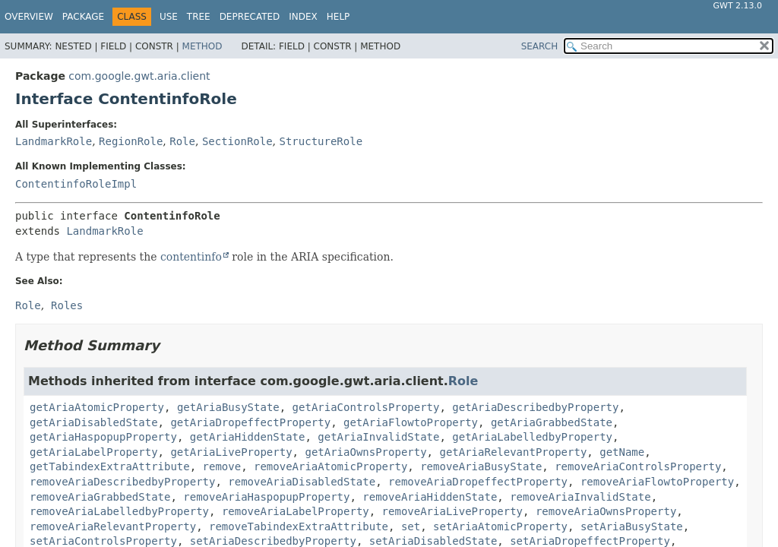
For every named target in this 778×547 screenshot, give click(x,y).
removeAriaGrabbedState (100, 497)
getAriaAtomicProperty (97, 407)
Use (169, 16)
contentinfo (191, 257)
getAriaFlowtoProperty (410, 422)
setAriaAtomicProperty (500, 526)
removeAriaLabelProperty (295, 511)
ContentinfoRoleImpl (76, 184)
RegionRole (131, 141)
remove (222, 466)
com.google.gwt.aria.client (139, 76)
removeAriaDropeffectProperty (478, 482)
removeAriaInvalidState (580, 497)
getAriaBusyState (228, 407)
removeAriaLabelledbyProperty (119, 511)
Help (338, 16)
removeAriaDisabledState (301, 482)
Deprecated (250, 16)
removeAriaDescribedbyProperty (122, 482)
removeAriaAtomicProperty (330, 466)
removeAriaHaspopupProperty (266, 497)
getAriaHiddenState (247, 437)
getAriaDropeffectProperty (250, 422)
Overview (29, 16)
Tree (198, 16)
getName (621, 452)
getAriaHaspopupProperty (103, 437)
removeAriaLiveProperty (452, 511)
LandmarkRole (53, 141)
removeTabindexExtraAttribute (298, 526)
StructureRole (321, 141)
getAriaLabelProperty (94, 452)
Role (182, 141)
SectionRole (237, 141)
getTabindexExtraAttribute (110, 466)
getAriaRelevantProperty (513, 452)
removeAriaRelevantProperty (113, 526)
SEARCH (539, 46)
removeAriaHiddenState (429, 497)
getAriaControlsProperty (366, 407)
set (410, 526)
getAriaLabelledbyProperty (532, 437)
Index (303, 16)
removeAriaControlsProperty (638, 466)
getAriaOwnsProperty (365, 452)
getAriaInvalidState (378, 437)
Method (202, 46)
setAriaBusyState (631, 526)
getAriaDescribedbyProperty (535, 407)
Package (83, 16)
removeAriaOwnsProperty (606, 511)
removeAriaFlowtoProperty (657, 482)
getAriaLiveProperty (231, 452)
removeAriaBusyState (481, 466)
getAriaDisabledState (94, 422)
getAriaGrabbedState (551, 422)
